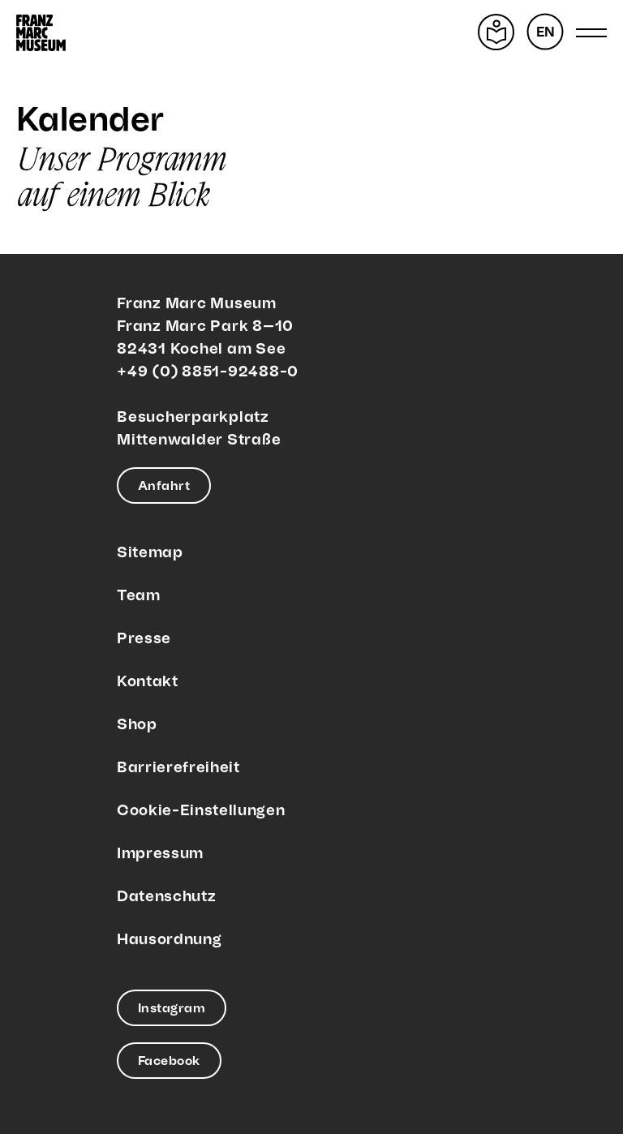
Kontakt (147, 681)
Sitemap (150, 552)
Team (139, 595)
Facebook (169, 1061)
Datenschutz (166, 896)
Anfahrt (164, 486)
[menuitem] (545, 32)
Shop (137, 724)
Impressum (160, 853)
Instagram (171, 1008)
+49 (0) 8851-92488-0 (208, 372)
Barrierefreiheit (178, 767)
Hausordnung (169, 939)
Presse (144, 638)
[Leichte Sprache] (496, 32)
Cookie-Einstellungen (201, 810)
